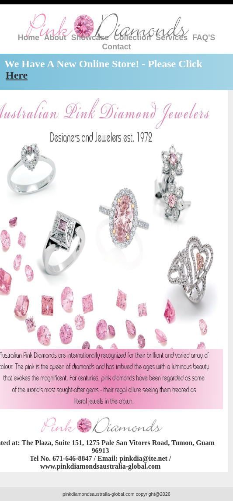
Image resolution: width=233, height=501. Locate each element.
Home (28, 37)
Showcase (90, 37)
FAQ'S (203, 37)
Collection (132, 37)
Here (17, 75)
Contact (116, 46)
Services (172, 37)
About (55, 37)
